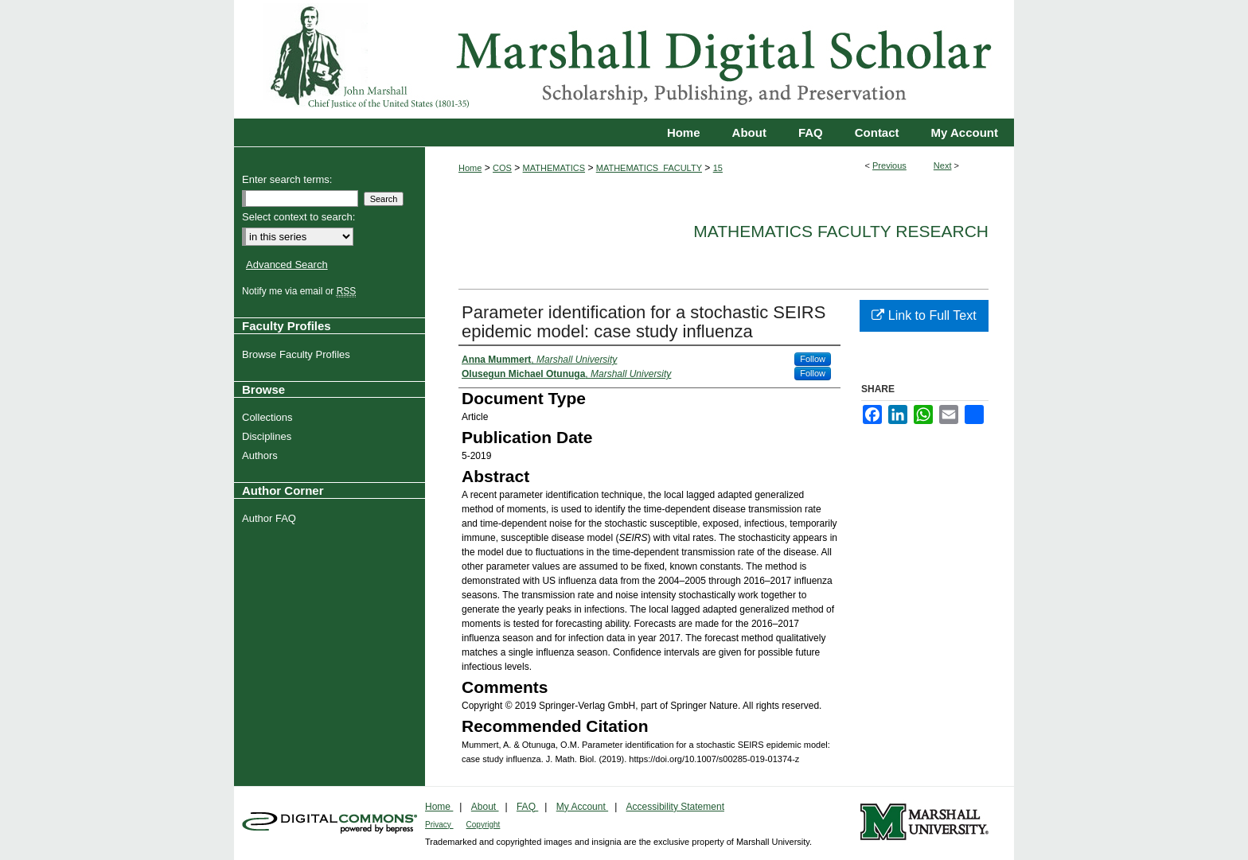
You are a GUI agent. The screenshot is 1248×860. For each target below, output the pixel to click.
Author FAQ (271, 518)
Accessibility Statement (675, 806)
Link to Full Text (924, 315)
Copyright (483, 824)
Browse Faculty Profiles (298, 354)
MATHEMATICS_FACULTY (649, 168)
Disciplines (268, 436)
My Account (582, 806)
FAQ (527, 806)
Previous (889, 165)
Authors (262, 455)
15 (718, 168)
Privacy (439, 824)
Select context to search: (298, 217)
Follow (812, 359)
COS (502, 168)
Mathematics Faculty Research (841, 231)
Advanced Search (287, 264)
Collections (269, 417)
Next (943, 165)
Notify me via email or (301, 291)
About (485, 806)
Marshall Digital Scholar (624, 59)
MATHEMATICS (554, 168)
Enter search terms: (287, 179)
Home (470, 168)
